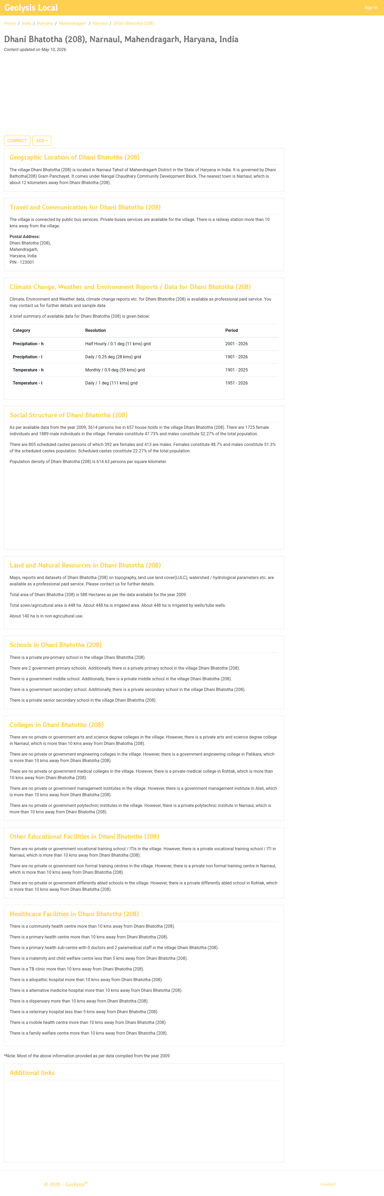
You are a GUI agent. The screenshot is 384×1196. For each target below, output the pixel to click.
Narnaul (100, 23)
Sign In (371, 7)
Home (10, 23)
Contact (328, 1184)
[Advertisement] (192, 97)
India (26, 23)
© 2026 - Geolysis (66, 1184)
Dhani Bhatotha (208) (134, 23)
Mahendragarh (73, 23)
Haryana (45, 23)
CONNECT (17, 140)
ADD (40, 140)
